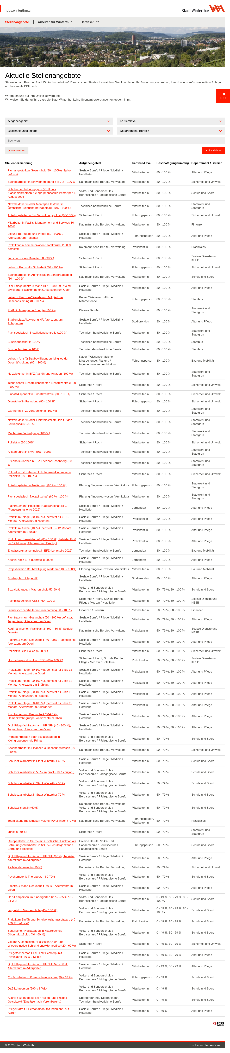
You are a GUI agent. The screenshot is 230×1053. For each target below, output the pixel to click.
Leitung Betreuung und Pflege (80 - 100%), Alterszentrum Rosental (35, 235)
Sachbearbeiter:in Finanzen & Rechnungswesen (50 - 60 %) (41, 749)
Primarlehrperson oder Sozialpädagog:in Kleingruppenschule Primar (34, 738)
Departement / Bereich (206, 163)
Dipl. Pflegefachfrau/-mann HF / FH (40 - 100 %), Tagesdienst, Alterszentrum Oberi (39, 727)
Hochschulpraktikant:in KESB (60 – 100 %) (35, 660)
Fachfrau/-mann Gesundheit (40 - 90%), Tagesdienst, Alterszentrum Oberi (42, 641)
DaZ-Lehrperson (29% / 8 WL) (27, 988)
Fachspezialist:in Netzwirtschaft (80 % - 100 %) (38, 496)
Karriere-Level (141, 163)
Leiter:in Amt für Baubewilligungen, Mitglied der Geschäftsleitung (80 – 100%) (38, 360)
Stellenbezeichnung (19, 163)
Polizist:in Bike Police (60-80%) (28, 651)
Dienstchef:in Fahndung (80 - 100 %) (31, 401)
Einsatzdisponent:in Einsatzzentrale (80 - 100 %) (39, 394)
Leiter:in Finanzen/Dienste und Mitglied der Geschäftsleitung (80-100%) (35, 299)
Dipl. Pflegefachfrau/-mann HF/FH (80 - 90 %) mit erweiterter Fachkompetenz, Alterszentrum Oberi (39, 287)
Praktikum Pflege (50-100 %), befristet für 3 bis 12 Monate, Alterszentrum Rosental (40, 693)
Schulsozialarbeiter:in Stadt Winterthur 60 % (36, 761)
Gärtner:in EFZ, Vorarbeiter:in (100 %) (32, 410)
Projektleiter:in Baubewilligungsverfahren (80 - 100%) (42, 569)
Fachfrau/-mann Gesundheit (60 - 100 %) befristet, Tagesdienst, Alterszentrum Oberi (40, 619)
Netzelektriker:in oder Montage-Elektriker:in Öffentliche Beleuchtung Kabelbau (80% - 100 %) (39, 206)
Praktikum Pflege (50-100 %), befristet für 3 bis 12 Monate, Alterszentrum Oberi (40, 671)
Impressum (212, 1045)
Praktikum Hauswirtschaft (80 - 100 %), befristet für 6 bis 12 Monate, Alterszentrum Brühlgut (42, 541)
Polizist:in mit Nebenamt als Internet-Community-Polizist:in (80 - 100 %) (39, 474)
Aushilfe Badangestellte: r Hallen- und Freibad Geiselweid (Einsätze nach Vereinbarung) (37, 999)
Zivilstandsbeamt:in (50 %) (25, 867)
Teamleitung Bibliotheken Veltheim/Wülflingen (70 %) (42, 820)
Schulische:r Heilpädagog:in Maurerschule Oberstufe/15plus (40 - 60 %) (35, 932)
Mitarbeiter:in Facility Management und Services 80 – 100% (42, 224)
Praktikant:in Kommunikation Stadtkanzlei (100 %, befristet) (40, 247)
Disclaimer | (197, 1045)
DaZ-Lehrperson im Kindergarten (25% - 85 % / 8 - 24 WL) (40, 898)
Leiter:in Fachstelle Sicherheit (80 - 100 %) (35, 267)
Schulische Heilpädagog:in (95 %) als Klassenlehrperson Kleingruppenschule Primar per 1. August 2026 (42, 193)
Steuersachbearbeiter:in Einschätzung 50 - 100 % (40, 610)
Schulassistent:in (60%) (23, 807)
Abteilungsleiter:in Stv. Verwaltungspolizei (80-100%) (42, 215)
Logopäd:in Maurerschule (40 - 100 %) (32, 910)
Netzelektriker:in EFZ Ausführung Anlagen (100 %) (40, 373)
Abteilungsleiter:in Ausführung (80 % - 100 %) (37, 485)
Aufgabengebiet (90, 163)
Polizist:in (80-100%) (21, 442)
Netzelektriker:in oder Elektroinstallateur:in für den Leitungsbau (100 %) (40, 421)
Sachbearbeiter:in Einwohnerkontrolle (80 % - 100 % (41, 181)
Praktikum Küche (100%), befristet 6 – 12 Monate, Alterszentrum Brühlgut (40, 530)
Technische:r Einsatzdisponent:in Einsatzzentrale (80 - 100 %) (42, 384)
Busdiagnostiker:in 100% (24, 342)
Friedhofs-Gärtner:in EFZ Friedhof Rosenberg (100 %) (40, 462)
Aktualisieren (214, 150)
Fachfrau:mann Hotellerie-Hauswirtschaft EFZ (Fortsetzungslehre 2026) (37, 507)
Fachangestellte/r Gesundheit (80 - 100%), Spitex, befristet (40, 172)
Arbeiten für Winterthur (55, 22)
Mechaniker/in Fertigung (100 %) (29, 433)
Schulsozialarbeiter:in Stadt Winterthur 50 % (36, 783)
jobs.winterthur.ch (19, 10)
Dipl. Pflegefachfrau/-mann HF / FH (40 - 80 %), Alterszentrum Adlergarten (38, 966)
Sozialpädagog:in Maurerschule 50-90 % (34, 589)
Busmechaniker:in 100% (23, 349)
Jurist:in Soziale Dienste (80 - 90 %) (31, 258)
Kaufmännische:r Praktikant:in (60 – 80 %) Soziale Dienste (40, 630)
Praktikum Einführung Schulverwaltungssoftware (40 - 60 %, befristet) (41, 921)
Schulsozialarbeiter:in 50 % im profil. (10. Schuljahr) (41, 772)
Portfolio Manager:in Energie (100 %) (32, 310)
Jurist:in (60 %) (17, 832)
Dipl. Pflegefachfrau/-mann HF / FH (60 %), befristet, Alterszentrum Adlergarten (41, 858)
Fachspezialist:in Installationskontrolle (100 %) (37, 332)
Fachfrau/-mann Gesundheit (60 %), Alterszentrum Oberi (40, 887)
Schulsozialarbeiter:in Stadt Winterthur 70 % (36, 794)
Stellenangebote (17, 22)
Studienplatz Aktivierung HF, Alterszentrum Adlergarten (35, 321)
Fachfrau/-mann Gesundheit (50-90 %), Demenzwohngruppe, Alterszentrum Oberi (35, 716)
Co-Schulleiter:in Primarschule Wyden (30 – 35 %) (40, 977)
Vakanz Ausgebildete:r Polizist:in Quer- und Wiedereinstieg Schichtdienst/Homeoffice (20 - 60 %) (42, 943)
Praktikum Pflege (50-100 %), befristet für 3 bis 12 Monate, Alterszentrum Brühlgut (40, 682)
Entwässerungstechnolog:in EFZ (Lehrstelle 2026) (40, 550)
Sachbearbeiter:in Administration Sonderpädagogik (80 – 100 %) (40, 276)
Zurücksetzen (18, 150)
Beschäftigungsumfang (173, 163)
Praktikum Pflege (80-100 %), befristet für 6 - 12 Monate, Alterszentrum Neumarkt (38, 518)
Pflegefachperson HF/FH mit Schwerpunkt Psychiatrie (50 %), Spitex (35, 954)
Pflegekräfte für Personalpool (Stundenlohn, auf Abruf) (38, 1010)
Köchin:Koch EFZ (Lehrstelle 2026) (30, 560)
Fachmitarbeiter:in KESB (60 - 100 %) (32, 600)
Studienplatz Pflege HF (23, 578)
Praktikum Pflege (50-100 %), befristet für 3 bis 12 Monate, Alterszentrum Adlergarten (40, 705)
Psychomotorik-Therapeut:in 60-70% (31, 876)
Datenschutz (90, 22)
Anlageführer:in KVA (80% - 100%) (30, 451)
